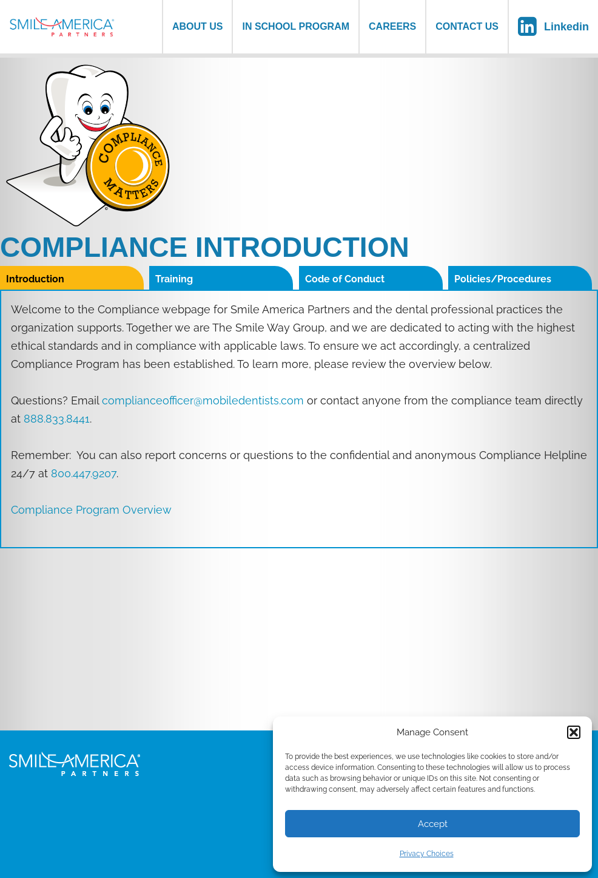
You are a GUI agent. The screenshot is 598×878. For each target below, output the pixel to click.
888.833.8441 (57, 418)
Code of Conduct (345, 279)
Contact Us (467, 26)
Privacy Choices (427, 853)
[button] (574, 732)
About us (197, 26)
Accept (433, 823)
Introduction (35, 279)
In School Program (295, 26)
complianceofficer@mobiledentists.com (203, 400)
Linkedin (566, 27)
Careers (392, 26)
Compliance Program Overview (91, 509)
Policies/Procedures (502, 279)
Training (174, 279)
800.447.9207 (83, 473)
